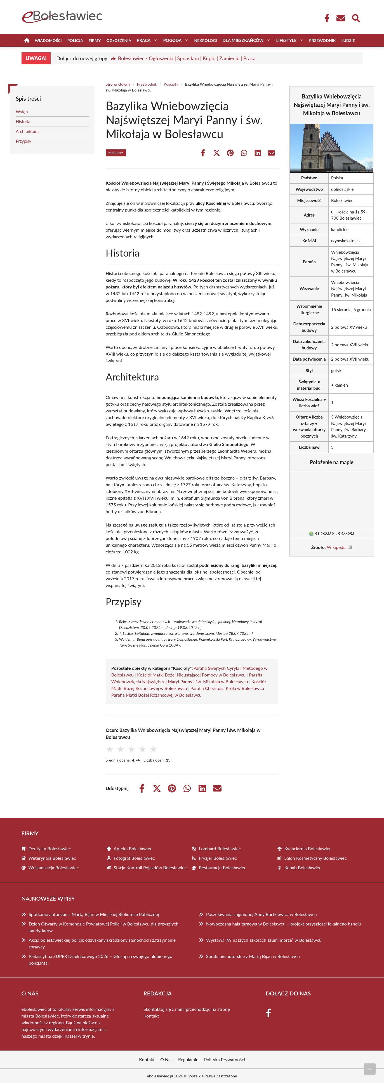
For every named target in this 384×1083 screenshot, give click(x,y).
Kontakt (151, 1015)
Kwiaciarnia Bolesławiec (307, 848)
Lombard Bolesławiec (220, 848)
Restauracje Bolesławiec (222, 867)
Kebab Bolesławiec (302, 867)
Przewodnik (322, 40)
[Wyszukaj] (356, 18)
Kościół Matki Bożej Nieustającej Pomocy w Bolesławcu (191, 674)
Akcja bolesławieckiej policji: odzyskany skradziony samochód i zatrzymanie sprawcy (102, 943)
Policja (75, 40)
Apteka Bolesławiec (133, 848)
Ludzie (348, 40)
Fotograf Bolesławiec (134, 858)
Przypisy (23, 141)
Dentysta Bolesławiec (50, 848)
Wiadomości (48, 40)
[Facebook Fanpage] (325, 18)
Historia (23, 121)
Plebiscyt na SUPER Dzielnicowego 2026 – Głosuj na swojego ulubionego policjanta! (101, 959)
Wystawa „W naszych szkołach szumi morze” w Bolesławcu (264, 940)
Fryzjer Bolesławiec (218, 858)
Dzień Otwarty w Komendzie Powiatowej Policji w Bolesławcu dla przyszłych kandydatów (103, 927)
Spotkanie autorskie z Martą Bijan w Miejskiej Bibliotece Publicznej (94, 914)
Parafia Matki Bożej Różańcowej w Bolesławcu (156, 694)
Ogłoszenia (118, 40)
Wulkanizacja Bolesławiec (54, 867)
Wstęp (22, 111)
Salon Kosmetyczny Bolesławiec (315, 858)
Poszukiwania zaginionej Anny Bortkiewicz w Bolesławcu (261, 914)
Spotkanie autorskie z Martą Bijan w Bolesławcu (253, 956)
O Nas (166, 1059)
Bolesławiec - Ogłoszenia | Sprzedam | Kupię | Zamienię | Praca (187, 58)
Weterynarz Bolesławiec (52, 858)
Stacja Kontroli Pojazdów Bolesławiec (150, 867)
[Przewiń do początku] (370, 1069)
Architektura (27, 131)
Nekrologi (205, 40)
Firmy (95, 40)
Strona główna (118, 84)
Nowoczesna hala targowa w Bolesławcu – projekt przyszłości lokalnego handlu (283, 923)
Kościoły (171, 84)
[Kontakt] (340, 18)
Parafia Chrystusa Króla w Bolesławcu (227, 688)
